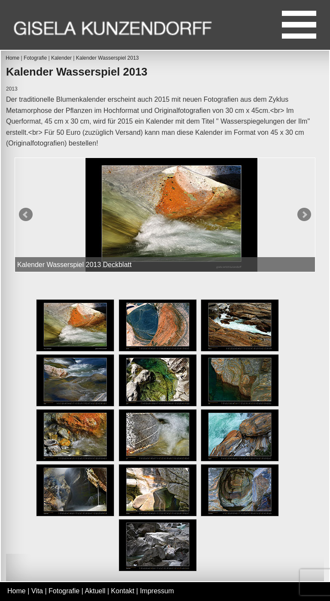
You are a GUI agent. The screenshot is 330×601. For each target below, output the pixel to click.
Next (304, 215)
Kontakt (122, 591)
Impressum (157, 591)
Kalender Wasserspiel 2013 (107, 58)
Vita (37, 591)
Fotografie (35, 58)
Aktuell (95, 591)
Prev (26, 215)
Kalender (61, 58)
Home (12, 58)
